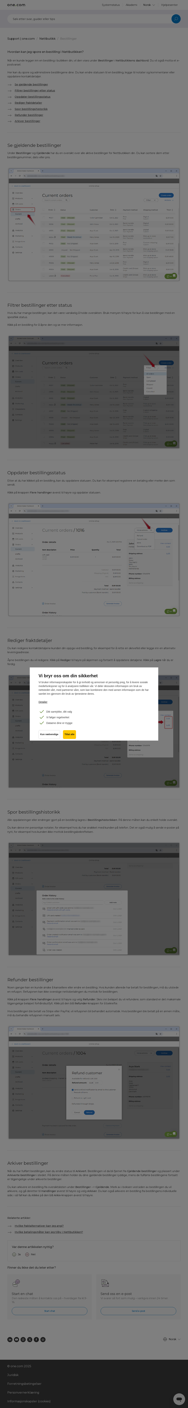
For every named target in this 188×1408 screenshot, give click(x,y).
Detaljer (43, 702)
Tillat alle (70, 734)
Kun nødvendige (49, 734)
